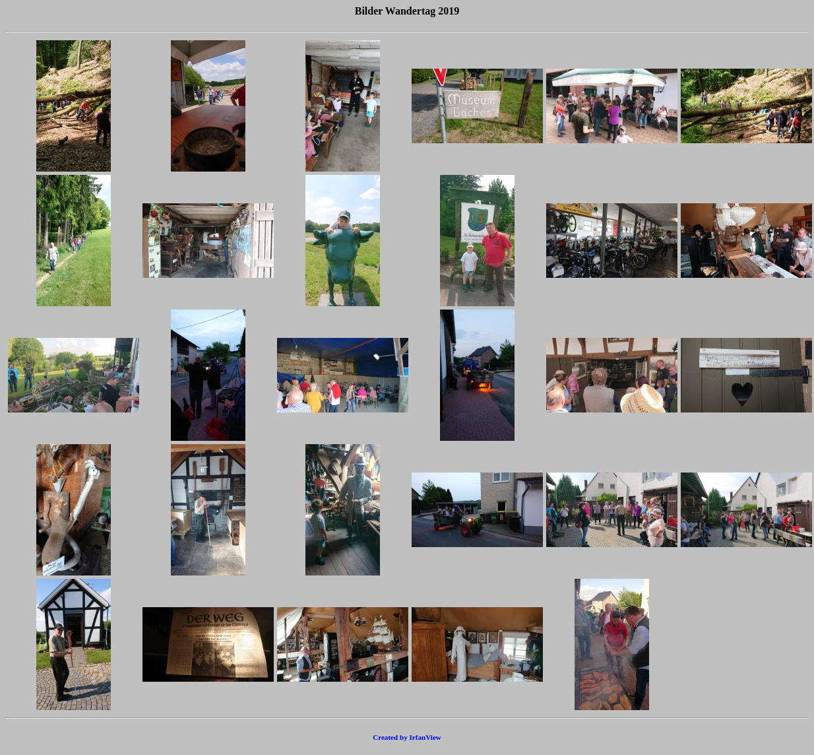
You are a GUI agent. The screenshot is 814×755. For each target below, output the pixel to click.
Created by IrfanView (407, 737)
